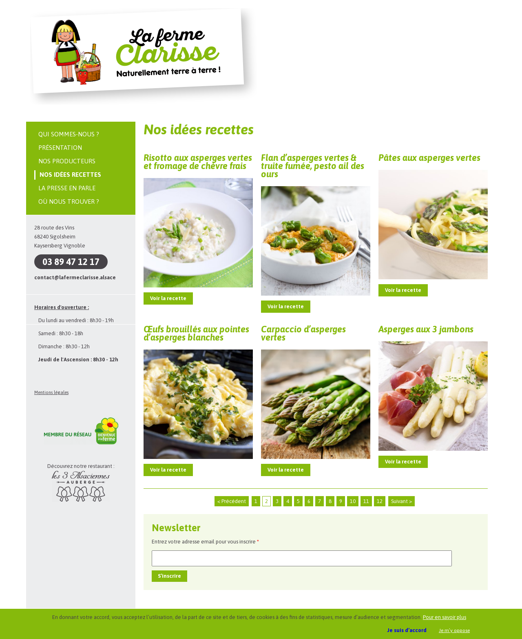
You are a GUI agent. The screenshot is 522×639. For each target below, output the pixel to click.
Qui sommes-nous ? (68, 134)
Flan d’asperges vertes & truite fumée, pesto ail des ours (312, 165)
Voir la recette (168, 298)
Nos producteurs (66, 161)
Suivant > (401, 501)
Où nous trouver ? (68, 201)
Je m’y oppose (454, 630)
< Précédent (231, 501)
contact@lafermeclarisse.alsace (75, 277)
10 (353, 501)
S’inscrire (169, 576)
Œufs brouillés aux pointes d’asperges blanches (196, 333)
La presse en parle (66, 188)
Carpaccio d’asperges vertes (303, 333)
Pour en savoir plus (444, 617)
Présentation (60, 147)
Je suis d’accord (407, 630)
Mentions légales (51, 392)
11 (366, 501)
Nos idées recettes (70, 174)
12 (380, 501)
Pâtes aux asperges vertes (429, 157)
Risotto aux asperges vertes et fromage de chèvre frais (198, 161)
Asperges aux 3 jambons (425, 329)
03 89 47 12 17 (71, 261)
